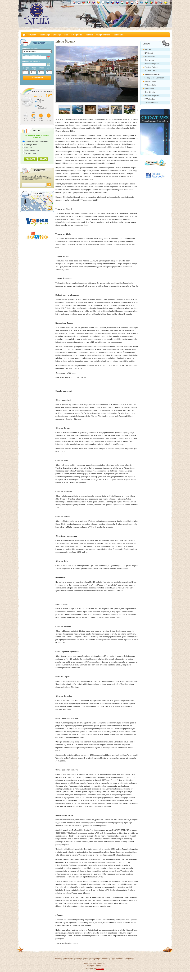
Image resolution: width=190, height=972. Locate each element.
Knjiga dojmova (103, 35)
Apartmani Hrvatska (152, 74)
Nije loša (28, 148)
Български (146, 2)
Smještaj (32, 35)
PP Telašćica (150, 99)
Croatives (100, 969)
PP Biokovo (149, 88)
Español (98, 2)
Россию (107, 2)
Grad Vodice (149, 60)
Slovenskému (93, 2)
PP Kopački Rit (150, 85)
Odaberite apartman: (30, 48)
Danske (136, 2)
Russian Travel (150, 81)
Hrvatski (74, 2)
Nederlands (132, 2)
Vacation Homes (151, 71)
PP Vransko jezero (152, 64)
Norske (161, 2)
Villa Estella (36, 14)
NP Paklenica (150, 57)
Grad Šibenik (150, 92)
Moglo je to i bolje (32, 150)
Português (151, 2)
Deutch (83, 2)
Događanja (118, 35)
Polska (127, 2)
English (79, 2)
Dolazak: (31, 55)
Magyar (122, 2)
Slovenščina (117, 2)
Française (103, 2)
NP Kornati (149, 53)
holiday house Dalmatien (154, 78)
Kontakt (89, 35)
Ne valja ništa (30, 153)
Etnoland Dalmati (151, 67)
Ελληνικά (141, 2)
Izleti (66, 35)
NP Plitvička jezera (152, 95)
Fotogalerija (76, 35)
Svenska (165, 2)
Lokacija (57, 35)
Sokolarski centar (151, 103)
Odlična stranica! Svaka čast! (36, 142)
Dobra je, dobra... (32, 145)
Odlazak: (31, 61)
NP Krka (148, 49)
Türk (156, 2)
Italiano (88, 2)
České (112, 2)
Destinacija (45, 35)
